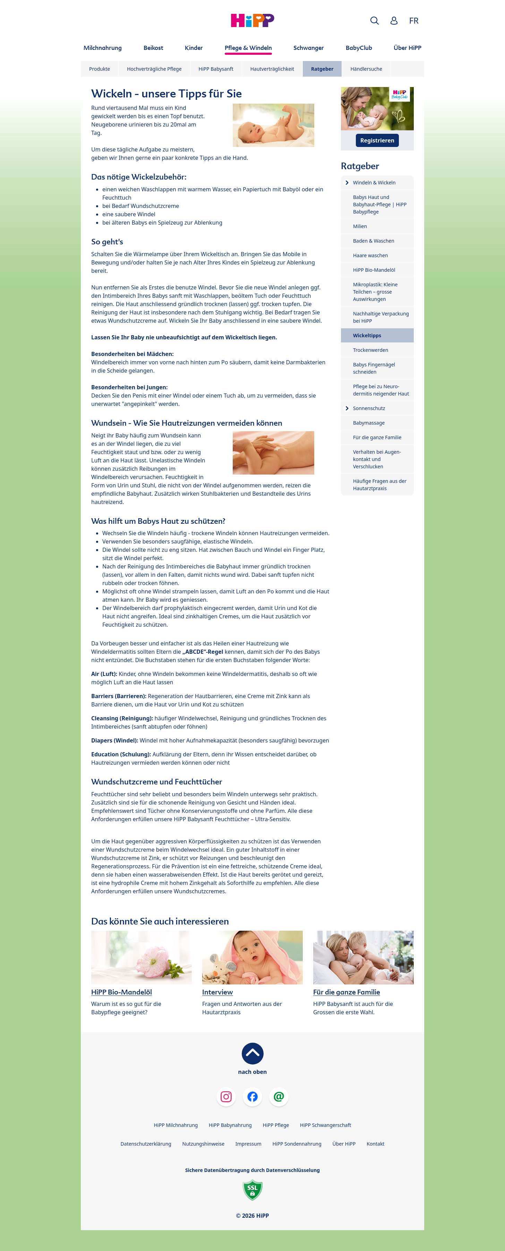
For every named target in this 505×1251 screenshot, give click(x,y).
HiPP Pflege (276, 1125)
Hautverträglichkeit (272, 69)
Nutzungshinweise (203, 1143)
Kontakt (375, 1143)
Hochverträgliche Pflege (154, 69)
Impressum (249, 1143)
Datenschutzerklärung (146, 1143)
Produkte (99, 69)
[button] (374, 20)
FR (414, 20)
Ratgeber (322, 69)
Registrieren (377, 140)
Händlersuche (366, 69)
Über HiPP (344, 1143)
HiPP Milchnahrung (176, 1125)
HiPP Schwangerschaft (325, 1125)
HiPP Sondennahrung (296, 1143)
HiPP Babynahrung (230, 1125)
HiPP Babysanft (216, 69)
